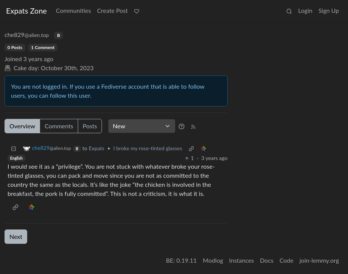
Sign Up (329, 10)
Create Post (112, 10)
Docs (267, 260)
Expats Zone (26, 10)
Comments (59, 125)
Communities (73, 10)
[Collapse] (14, 148)
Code (287, 260)
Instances (241, 260)
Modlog (213, 260)
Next (15, 236)
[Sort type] (142, 126)
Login (305, 10)
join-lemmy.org (319, 260)
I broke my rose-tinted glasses (147, 148)
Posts (90, 125)
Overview (22, 125)
